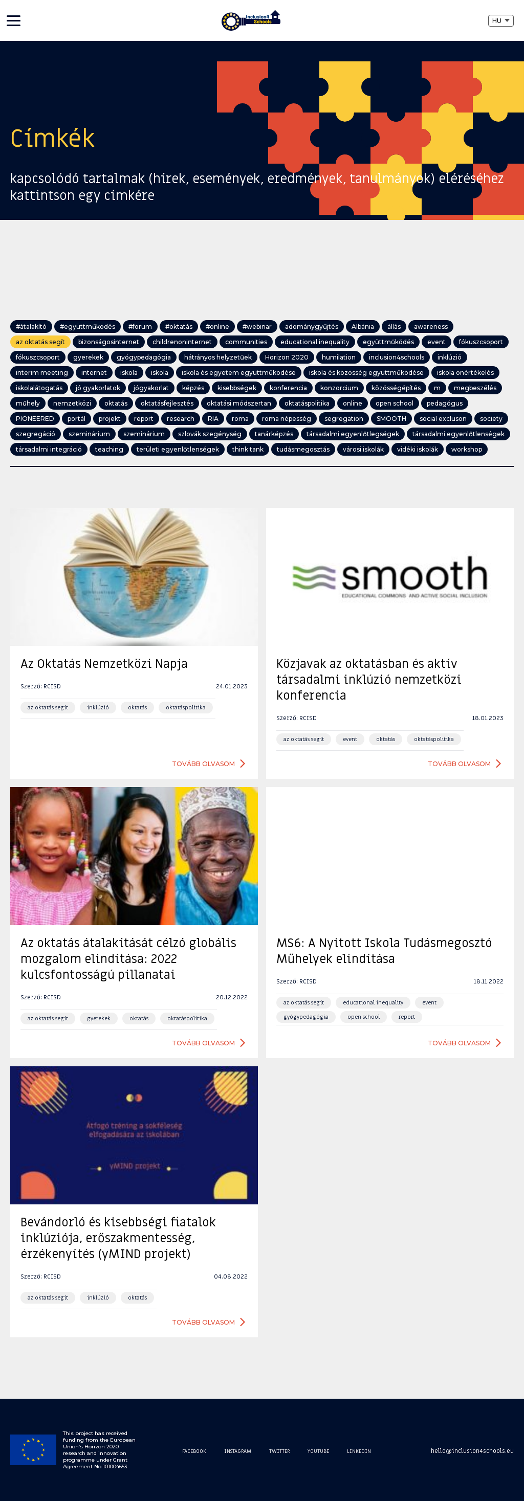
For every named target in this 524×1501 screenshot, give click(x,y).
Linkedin (359, 1451)
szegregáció (35, 434)
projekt (110, 418)
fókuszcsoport (481, 342)
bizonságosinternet (108, 342)
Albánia (363, 326)
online (352, 403)
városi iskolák (363, 449)
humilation (339, 357)
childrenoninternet (182, 342)
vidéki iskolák (417, 449)
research (180, 418)
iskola (129, 372)
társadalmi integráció (49, 449)
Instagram (237, 1451)
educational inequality (315, 342)
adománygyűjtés (311, 326)
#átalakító (31, 326)
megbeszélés (475, 388)
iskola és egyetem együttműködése (239, 372)
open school (394, 403)
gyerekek (88, 357)
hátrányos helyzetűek (218, 357)
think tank (248, 449)
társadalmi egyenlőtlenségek (458, 434)
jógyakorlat (151, 388)
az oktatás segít (40, 342)
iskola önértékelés (465, 372)
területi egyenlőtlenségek (178, 449)
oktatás (115, 403)
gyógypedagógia (144, 357)
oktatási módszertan (239, 403)
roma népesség (286, 418)
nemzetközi (72, 403)
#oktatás (178, 326)
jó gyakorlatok (98, 388)
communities (246, 342)
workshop (466, 449)
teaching (109, 449)
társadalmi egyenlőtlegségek (353, 434)
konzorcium (339, 388)
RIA (213, 418)
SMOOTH (391, 418)
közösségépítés (396, 388)
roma (240, 418)
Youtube (318, 1451)
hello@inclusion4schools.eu (472, 1451)
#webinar (257, 326)
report (144, 418)
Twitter (279, 1451)
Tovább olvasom (203, 764)
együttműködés (388, 342)
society (491, 418)
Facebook (194, 1451)
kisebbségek (236, 388)
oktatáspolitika (307, 403)
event (436, 342)
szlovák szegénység (210, 434)
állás (394, 326)
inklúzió (450, 357)
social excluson (443, 418)
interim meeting (42, 372)
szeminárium (89, 434)
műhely (28, 403)
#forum (140, 326)
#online (217, 326)
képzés (193, 388)
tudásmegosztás (303, 449)
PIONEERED (35, 418)
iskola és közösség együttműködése (366, 372)
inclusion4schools (396, 357)
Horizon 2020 (287, 357)
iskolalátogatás (39, 388)
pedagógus (445, 403)
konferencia (288, 388)
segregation (343, 418)
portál (76, 418)
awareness (431, 326)
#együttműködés (87, 326)
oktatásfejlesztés (167, 403)
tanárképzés (274, 434)
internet (94, 372)
